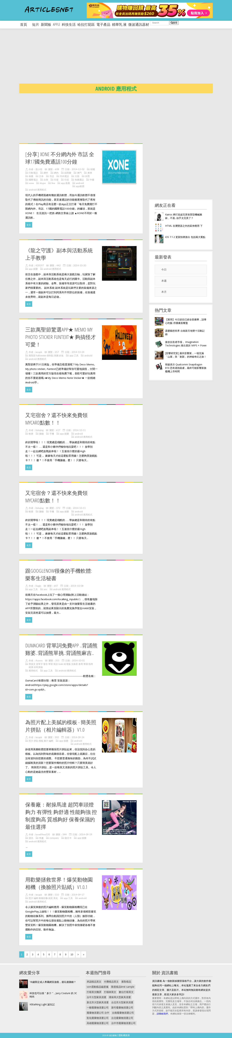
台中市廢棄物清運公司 (123, 1023)
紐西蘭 (67, 172)
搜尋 (174, 22)
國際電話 (33, 179)
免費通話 (79, 179)
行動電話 (33, 172)
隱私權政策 (124, 1035)
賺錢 (41, 433)
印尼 (66, 179)
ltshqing (39, 430)
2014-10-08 (77, 585)
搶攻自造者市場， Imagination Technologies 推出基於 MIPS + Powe (186, 343)
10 (71, 954)
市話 (52, 176)
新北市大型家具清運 (98, 1002)
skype (43, 183)
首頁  (25, 24)
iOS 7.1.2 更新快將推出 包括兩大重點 (185, 237)
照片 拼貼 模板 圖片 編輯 (41, 740)
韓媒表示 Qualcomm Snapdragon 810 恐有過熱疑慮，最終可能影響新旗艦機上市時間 (185, 368)
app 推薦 (65, 183)
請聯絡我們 (162, 1013)
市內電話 (64, 176)
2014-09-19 (85, 834)
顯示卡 (68, 838)
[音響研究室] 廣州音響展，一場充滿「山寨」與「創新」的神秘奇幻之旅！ (185, 355)
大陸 (77, 176)
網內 (56, 172)
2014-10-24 (78, 352)
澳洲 (89, 172)
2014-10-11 (79, 430)
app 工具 (73, 355)
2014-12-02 (78, 169)
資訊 (31, 838)
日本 (41, 176)
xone (31, 183)
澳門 (79, 172)
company (54, 838)
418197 (39, 265)
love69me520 (42, 834)
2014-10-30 (79, 265)
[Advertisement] (123, 59)
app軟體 (80, 186)
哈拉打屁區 (86, 24)
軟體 (31, 433)
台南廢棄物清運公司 (123, 1012)
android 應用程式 (37, 189)
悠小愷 (38, 169)
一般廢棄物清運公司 (98, 1007)
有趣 (41, 838)
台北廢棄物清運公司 (122, 1017)
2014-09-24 (78, 737)
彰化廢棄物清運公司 (98, 1017)
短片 (35, 24)
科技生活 (69, 24)
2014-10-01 (78, 660)
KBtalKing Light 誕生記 (42, 1004)
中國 (92, 179)
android (80, 183)
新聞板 (46, 24)
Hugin (38, 585)
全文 (28, 224)
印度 (56, 179)
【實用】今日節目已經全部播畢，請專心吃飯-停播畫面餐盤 (185, 321)
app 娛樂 (33, 268)
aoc (45, 589)
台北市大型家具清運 (122, 1002)
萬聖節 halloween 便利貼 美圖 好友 (46, 355)
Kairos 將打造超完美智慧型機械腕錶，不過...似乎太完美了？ (183, 216)
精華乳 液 (119, 24)
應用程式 (33, 670)
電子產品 (103, 24)
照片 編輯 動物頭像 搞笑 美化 (43, 898)
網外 (46, 172)
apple (56, 24)
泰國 (31, 176)
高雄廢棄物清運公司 (98, 1023)
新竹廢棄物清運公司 (122, 1007)
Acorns (39, 660)
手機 (52, 433)
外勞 (87, 176)
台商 (46, 179)
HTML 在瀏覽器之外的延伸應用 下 (184, 225)
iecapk (38, 352)
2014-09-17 (78, 894)
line (53, 183)
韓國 (92, 169)
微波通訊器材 (138, 24)
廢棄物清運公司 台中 (98, 1012)
